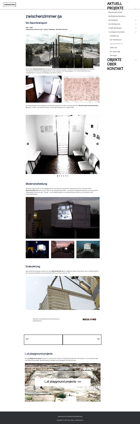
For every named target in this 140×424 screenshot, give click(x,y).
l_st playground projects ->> (63, 381)
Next (97, 144)
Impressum (61, 416)
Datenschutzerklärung (74, 416)
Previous (28, 144)
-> (98, 338)
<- (27, 338)
